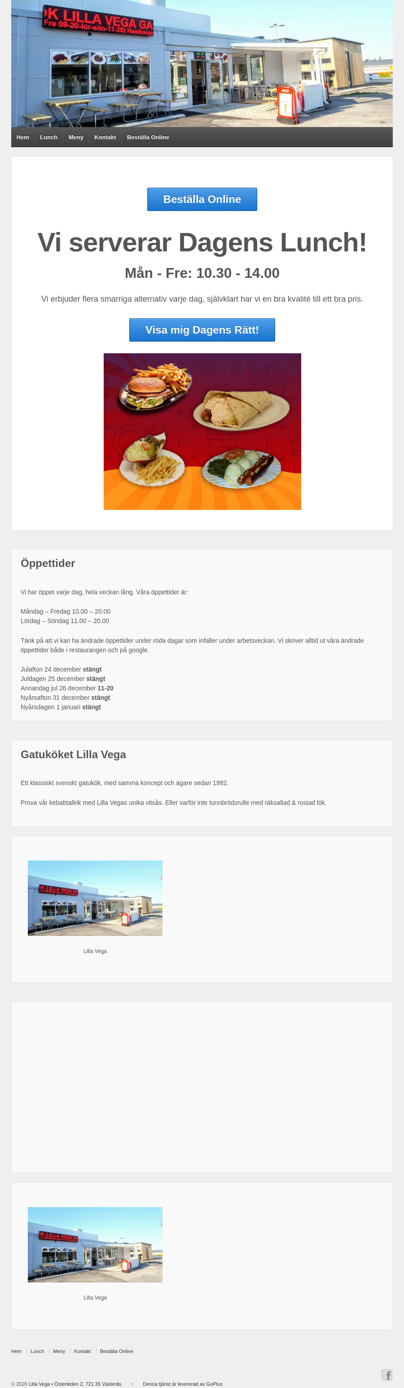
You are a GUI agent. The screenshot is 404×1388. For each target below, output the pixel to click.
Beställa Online (148, 137)
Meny (76, 137)
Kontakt (105, 137)
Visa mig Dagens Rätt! (202, 330)
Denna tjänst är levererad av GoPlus (182, 1384)
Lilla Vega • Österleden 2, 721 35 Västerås (74, 1384)
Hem (23, 137)
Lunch (48, 137)
